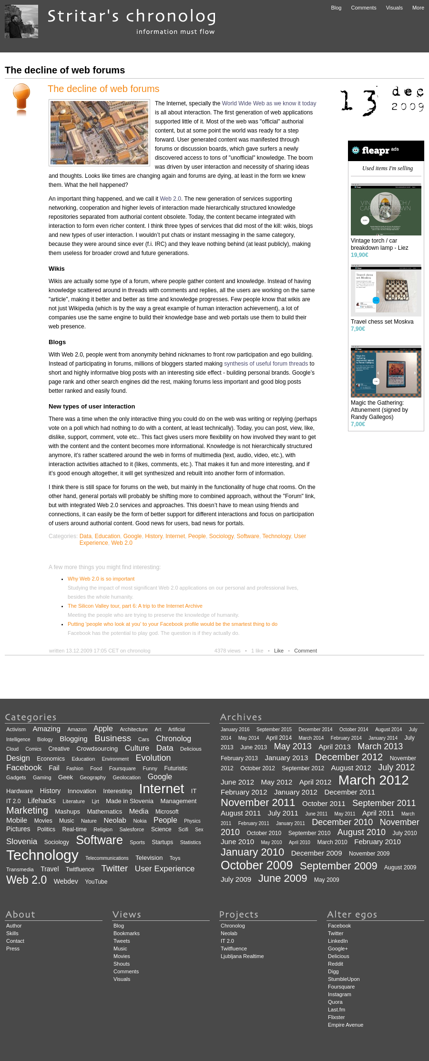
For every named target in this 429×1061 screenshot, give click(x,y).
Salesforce (132, 829)
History (153, 536)
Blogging (73, 739)
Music (66, 820)
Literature (74, 801)
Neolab (114, 820)
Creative (59, 748)
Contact (15, 941)
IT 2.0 (13, 801)
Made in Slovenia (129, 801)
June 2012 (237, 782)
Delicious (191, 749)
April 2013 (334, 747)
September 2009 (339, 866)
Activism (16, 729)
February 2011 (253, 823)
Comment (305, 650)
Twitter (114, 868)
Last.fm (336, 1009)
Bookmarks (126, 933)
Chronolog (173, 739)
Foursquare (122, 768)
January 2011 (290, 823)
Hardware (19, 791)
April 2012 (315, 782)
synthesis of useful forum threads (266, 363)
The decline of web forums (104, 88)
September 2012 (303, 768)
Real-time (74, 829)
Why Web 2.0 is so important (101, 579)
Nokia (139, 821)
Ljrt (95, 801)
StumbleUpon (344, 979)
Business (112, 738)
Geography (93, 777)
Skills (12, 933)
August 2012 (351, 768)
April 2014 (279, 738)
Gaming (42, 777)
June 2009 (282, 878)
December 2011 (349, 792)
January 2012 (295, 792)
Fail (54, 768)
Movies (43, 820)
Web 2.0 (170, 198)
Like (279, 650)
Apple (103, 728)
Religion (102, 829)
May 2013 (293, 746)
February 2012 (244, 792)
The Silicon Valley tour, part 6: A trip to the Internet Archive (135, 606)
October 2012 (257, 768)
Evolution (153, 758)
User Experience (165, 868)
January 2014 (383, 738)
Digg (333, 971)
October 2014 (353, 729)
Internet (175, 536)
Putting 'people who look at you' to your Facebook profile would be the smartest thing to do (172, 624)
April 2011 (378, 813)
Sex (199, 829)
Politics (46, 829)
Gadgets (16, 777)
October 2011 (324, 803)
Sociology (221, 536)
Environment (115, 759)
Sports (137, 842)
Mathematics (104, 811)
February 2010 (377, 841)
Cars (143, 739)
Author (13, 925)
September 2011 (384, 803)
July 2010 (404, 833)
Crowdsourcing (97, 748)
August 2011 (241, 813)
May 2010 (271, 842)
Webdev (66, 881)
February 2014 (346, 738)
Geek (65, 777)
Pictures (18, 829)
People (197, 536)
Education (107, 536)
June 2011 (316, 813)
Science (161, 829)
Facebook (24, 767)
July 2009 (236, 879)
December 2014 (315, 729)
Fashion (74, 768)
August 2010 (361, 832)
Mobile (16, 820)
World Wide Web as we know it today (269, 103)
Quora (335, 1002)
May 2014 (248, 738)
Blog (336, 7)
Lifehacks (42, 801)
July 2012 (396, 767)
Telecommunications (107, 858)
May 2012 (277, 782)
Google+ (338, 948)
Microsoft (167, 811)
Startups (163, 842)
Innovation (82, 791)
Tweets (121, 941)
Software (248, 536)
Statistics (190, 842)
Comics (33, 749)
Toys (175, 858)
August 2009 (400, 867)
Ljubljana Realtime (242, 956)
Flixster (336, 1017)
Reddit (335, 964)
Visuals (394, 7)
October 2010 (264, 833)
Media (139, 811)
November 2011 (258, 802)
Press (13, 948)
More (418, 7)
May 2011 (345, 813)
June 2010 (237, 841)
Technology (276, 536)
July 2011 (283, 813)
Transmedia (20, 869)
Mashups (67, 811)
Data (86, 536)
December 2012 (349, 757)
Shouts (121, 964)
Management (178, 801)
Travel (50, 869)
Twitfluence (80, 869)
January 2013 (286, 758)
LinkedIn (338, 941)
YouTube (96, 881)
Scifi (183, 829)
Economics (51, 758)
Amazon (76, 729)
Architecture (134, 729)
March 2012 (373, 780)
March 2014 (311, 738)
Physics (192, 821)
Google (132, 536)
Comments (363, 7)
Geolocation (126, 777)
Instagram (339, 994)
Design (18, 758)
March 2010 (332, 842)
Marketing (27, 810)
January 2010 (252, 852)
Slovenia (21, 841)
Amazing (46, 728)
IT (194, 791)
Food (96, 768)
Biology (45, 739)
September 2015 (274, 729)
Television (149, 857)
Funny (150, 768)
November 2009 (369, 853)
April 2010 (299, 842)
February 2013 (239, 758)
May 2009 (326, 880)
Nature (89, 821)
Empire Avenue (345, 1025)
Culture (137, 748)
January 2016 (235, 729)
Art (158, 729)
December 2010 (342, 822)
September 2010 (309, 833)
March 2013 (380, 746)
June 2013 (253, 747)
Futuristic (175, 768)
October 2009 (257, 865)
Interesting (117, 791)
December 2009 (316, 853)
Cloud (12, 749)
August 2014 (388, 729)
